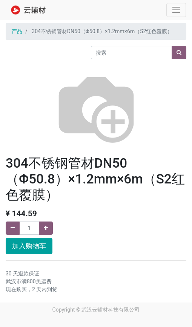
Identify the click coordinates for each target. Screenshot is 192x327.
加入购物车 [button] (29, 246)
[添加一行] (46, 228)
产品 (17, 31)
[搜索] (179, 52)
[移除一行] (13, 228)
